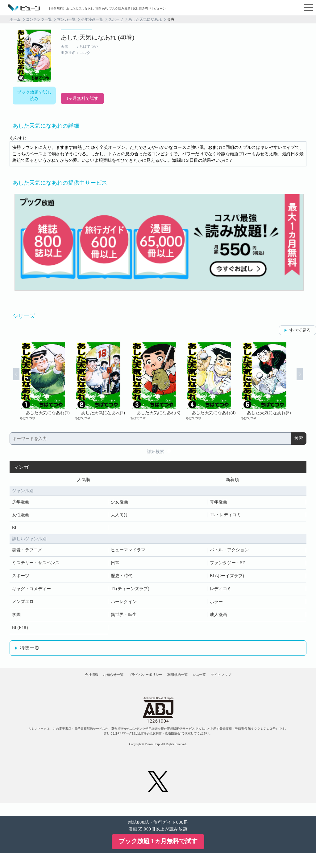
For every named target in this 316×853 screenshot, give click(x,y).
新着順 (232, 481)
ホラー (216, 604)
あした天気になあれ (145, 19)
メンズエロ (23, 604)
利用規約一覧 (184, 682)
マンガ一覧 (66, 19)
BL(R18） (21, 630)
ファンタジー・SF (227, 565)
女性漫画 (20, 517)
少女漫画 (119, 504)
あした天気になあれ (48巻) (97, 37)
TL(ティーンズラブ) (130, 591)
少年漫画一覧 (92, 19)
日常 (115, 565)
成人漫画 (218, 617)
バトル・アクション (229, 552)
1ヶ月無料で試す (82, 98)
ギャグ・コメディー (31, 591)
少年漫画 (20, 504)
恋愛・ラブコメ (27, 552)
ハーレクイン (124, 604)
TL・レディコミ (225, 517)
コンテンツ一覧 (39, 19)
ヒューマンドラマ (128, 552)
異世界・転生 (124, 617)
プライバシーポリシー (139, 682)
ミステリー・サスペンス (36, 565)
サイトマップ (253, 682)
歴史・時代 (121, 578)
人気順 (83, 481)
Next (307, 381)
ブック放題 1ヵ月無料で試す (158, 841)
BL (15, 530)
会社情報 (59, 682)
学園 (16, 617)
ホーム (15, 19)
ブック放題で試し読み (34, 95)
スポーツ (115, 19)
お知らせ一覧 (93, 682)
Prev (8, 381)
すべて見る (300, 330)
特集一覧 (30, 650)
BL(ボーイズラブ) (227, 578)
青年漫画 (218, 504)
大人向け (119, 517)
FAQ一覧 (219, 682)
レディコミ (220, 591)
